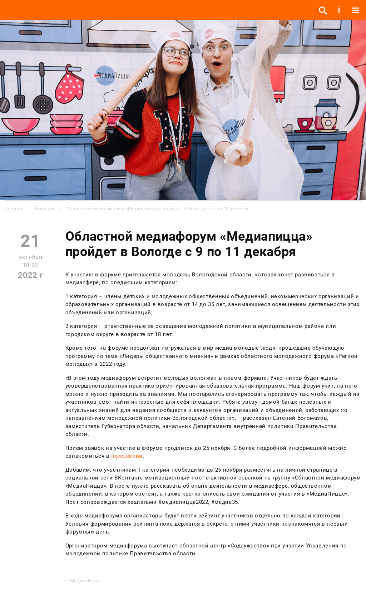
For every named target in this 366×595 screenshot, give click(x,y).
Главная (13, 208)
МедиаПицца (85, 580)
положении (127, 456)
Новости (45, 208)
